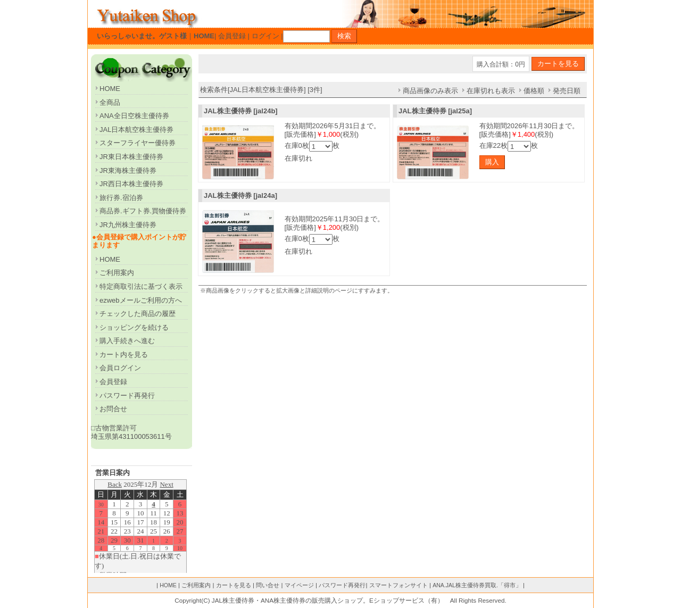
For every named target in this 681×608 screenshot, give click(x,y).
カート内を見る (123, 355)
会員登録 (232, 36)
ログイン (265, 36)
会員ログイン (120, 368)
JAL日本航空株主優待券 (136, 130)
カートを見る (233, 585)
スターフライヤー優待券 (137, 143)
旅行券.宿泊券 (121, 198)
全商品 (109, 102)
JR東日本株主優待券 (131, 157)
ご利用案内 (116, 273)
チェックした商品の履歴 (137, 314)
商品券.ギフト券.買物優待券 (142, 211)
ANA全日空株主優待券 (134, 116)
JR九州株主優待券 (127, 225)
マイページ (299, 585)
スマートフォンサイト (398, 585)
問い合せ (267, 585)
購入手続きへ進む (127, 341)
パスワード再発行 (127, 395)
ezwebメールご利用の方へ (140, 300)
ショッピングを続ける (134, 327)
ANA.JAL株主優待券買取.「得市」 (477, 585)
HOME (109, 89)
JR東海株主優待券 (127, 170)
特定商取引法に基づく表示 (140, 286)
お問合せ (113, 409)
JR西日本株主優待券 (131, 184)
